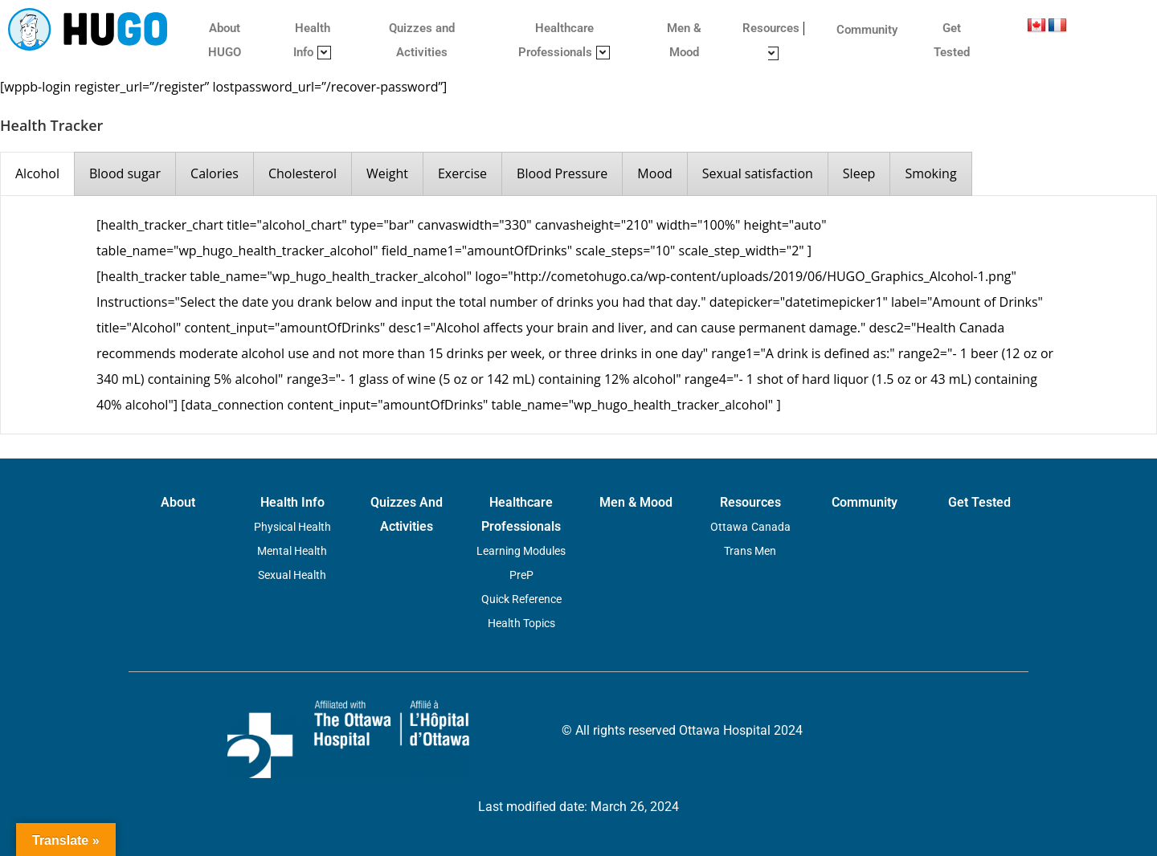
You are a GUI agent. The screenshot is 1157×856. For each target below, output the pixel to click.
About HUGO (224, 40)
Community (866, 29)
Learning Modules (521, 550)
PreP (521, 575)
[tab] (37, 174)
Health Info (312, 40)
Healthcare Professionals (564, 40)
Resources (773, 40)
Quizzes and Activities (422, 40)
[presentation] (37, 174)
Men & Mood (684, 40)
